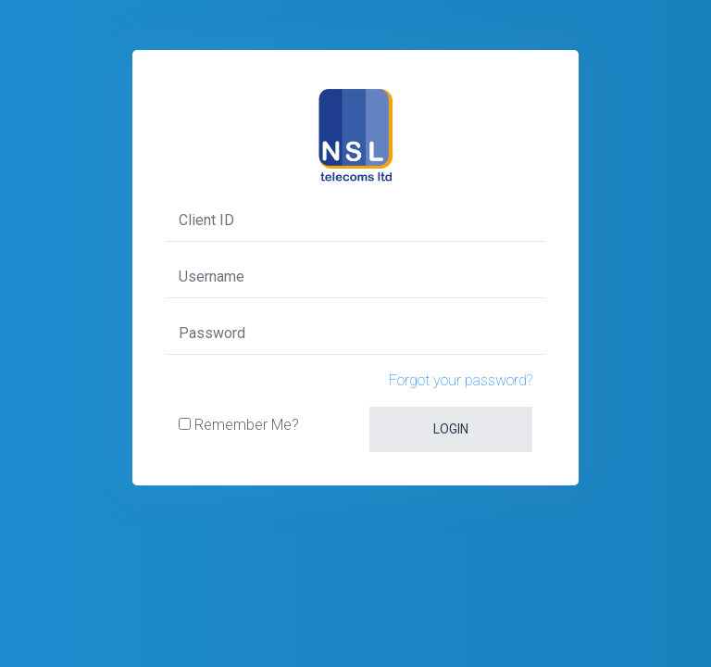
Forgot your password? (460, 380)
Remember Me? (245, 425)
